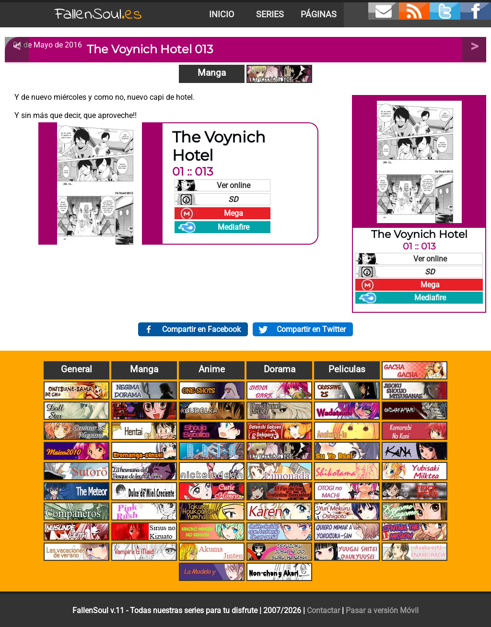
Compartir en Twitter (311, 329)
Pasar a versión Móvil (382, 610)
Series (270, 14)
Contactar (323, 610)
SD (233, 199)
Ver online (233, 185)
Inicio (221, 14)
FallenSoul (98, 14)
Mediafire (233, 227)
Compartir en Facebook (201, 329)
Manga (212, 72)
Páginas (319, 14)
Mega (233, 213)
